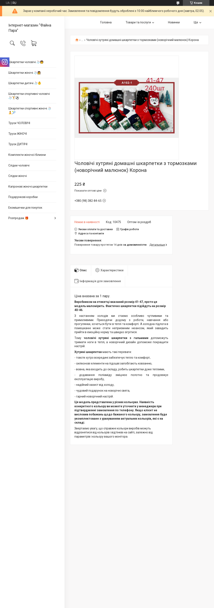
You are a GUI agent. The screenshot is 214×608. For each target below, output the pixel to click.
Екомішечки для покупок (25, 207)
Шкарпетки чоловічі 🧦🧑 (25, 62)
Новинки (174, 22)
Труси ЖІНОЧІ (17, 133)
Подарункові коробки (23, 197)
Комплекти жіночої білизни (27, 154)
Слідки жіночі (17, 176)
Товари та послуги (138, 22)
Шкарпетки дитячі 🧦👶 (24, 83)
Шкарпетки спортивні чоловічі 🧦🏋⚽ (29, 96)
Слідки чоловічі (18, 165)
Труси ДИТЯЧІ (17, 144)
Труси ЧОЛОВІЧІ (19, 123)
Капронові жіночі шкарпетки (27, 186)
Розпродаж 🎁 (18, 218)
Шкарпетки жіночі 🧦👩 (24, 72)
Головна (106, 22)
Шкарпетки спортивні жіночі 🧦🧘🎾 (29, 110)
